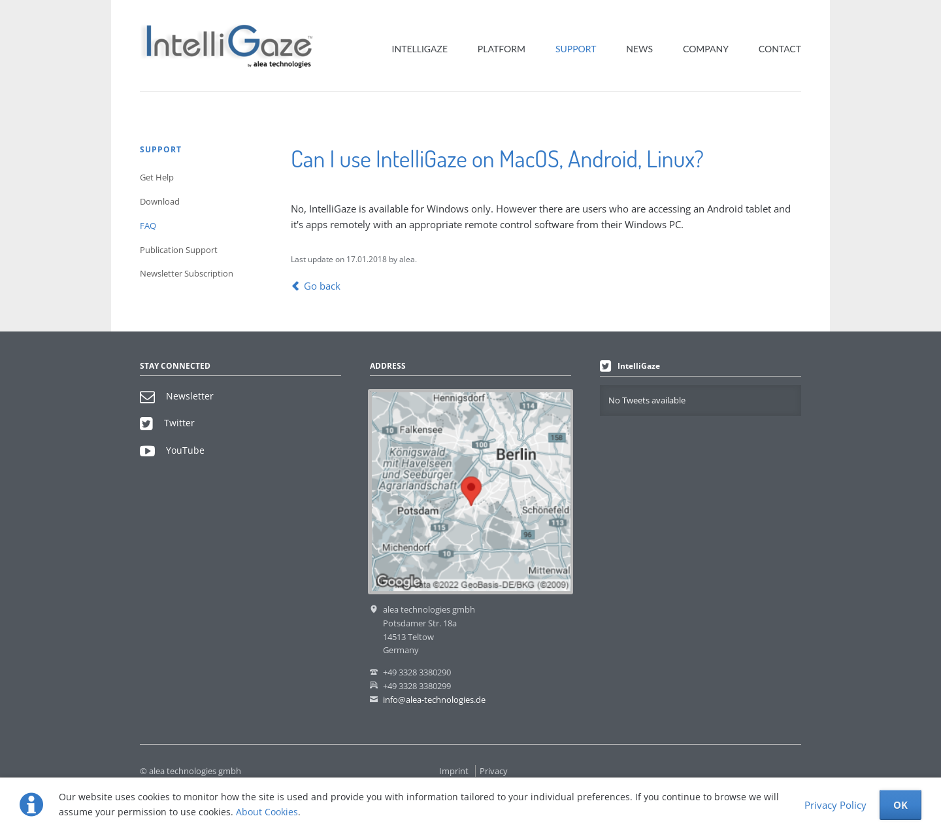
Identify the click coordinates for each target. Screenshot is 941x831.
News (639, 48)
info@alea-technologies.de (434, 699)
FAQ (148, 225)
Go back (322, 285)
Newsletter (177, 396)
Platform (501, 48)
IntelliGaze (420, 48)
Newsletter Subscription (186, 273)
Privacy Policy (835, 804)
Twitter (167, 422)
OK (900, 804)
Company (706, 48)
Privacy (494, 771)
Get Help (157, 177)
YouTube (172, 450)
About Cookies (267, 812)
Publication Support (179, 250)
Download (160, 201)
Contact (780, 48)
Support (576, 48)
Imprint (454, 771)
